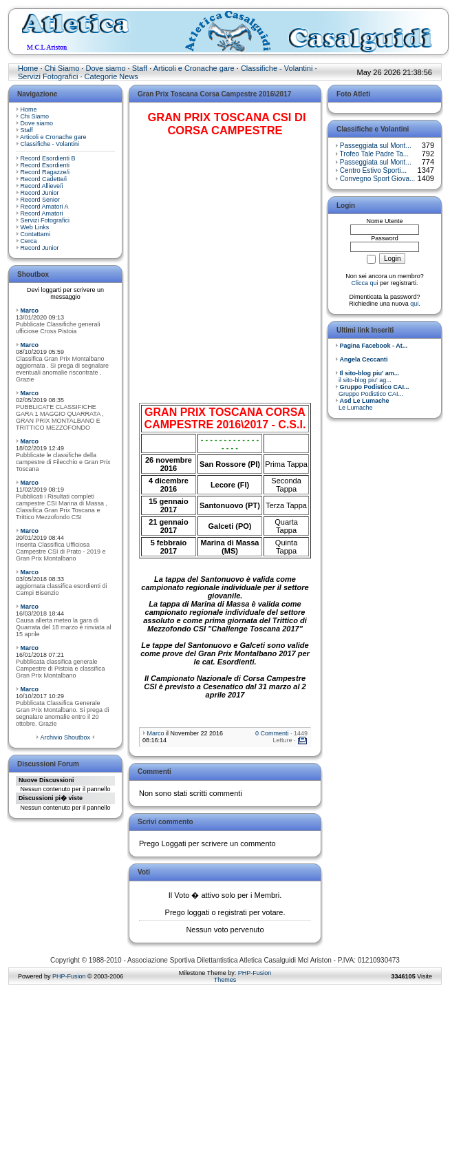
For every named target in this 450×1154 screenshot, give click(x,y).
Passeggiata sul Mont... (375, 145)
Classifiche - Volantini (277, 68)
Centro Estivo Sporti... (373, 170)
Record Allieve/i (42, 185)
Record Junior (40, 192)
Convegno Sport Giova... (378, 178)
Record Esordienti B (48, 158)
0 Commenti (272, 733)
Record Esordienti (45, 165)
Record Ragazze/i (45, 172)
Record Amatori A (45, 206)
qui (414, 303)
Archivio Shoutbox (65, 737)
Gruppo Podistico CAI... (372, 390)
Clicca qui (364, 283)
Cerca (29, 241)
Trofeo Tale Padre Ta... (374, 154)
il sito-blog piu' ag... (367, 377)
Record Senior (41, 199)
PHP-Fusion (69, 976)
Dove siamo (105, 68)
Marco (30, 310)
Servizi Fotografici (48, 76)
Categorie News (111, 76)
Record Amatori (42, 213)
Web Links (35, 227)
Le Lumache (362, 404)
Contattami (36, 234)
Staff (139, 68)
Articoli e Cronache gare (194, 68)
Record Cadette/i (44, 179)
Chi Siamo (62, 68)
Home (28, 68)
